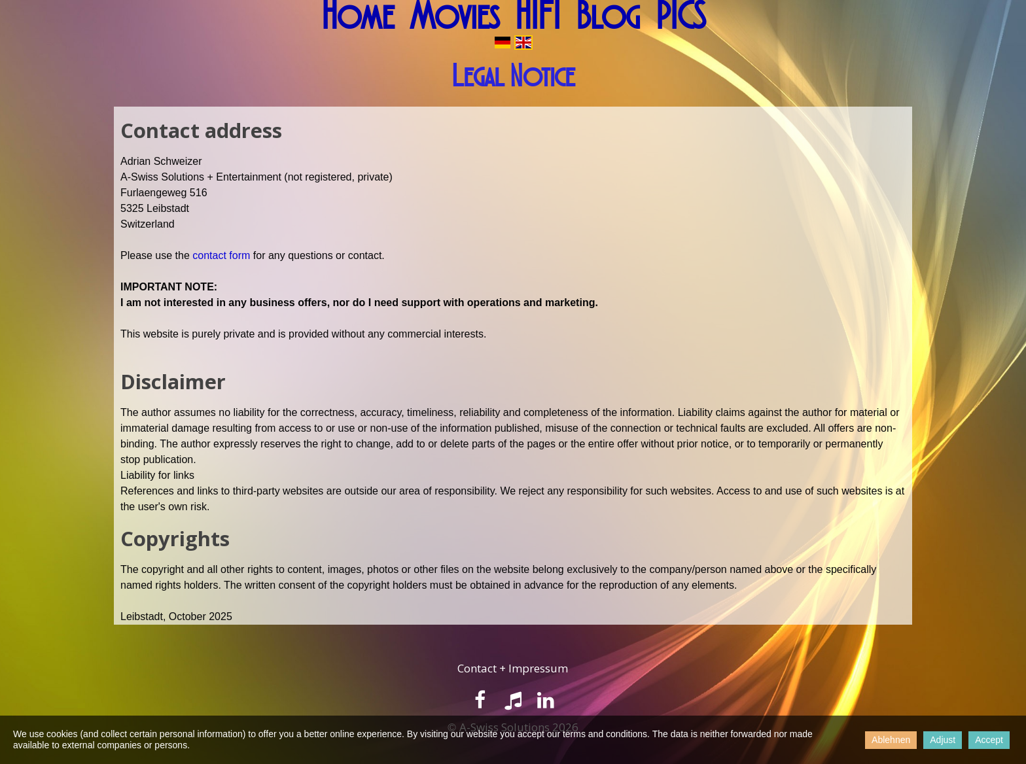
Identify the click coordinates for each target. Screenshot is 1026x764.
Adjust (942, 740)
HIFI (537, 16)
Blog (608, 16)
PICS (680, 16)
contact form (222, 255)
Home (357, 16)
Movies (454, 16)
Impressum (538, 668)
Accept (989, 740)
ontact (481, 668)
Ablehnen (891, 740)
